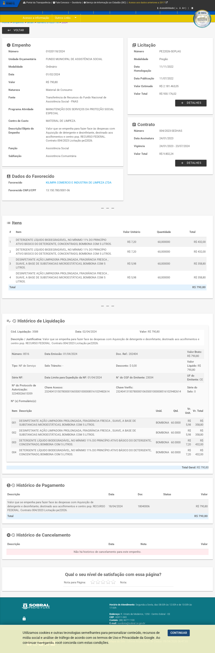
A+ (183, 8)
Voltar (15, 30)
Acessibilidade (165, 8)
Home (6, 22)
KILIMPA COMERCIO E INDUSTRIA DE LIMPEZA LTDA (78, 182)
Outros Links (66, 18)
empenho (18, 22)
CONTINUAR (178, 633)
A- (177, 8)
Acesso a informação (36, 18)
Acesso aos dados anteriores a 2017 (148, 2)
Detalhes (191, 103)
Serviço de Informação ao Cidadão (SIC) (105, 2)
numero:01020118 (48, 22)
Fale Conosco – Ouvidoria (67, 2)
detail (30, 22)
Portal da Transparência (36, 2)
